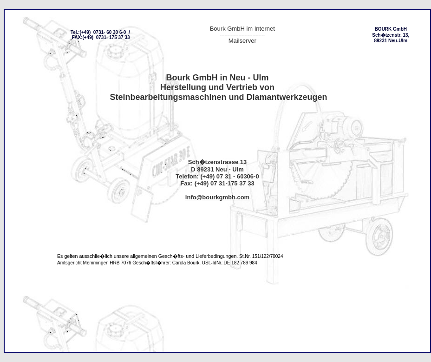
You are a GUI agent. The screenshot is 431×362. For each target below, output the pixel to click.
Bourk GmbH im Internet (242, 28)
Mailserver (242, 40)
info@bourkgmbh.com (217, 197)
